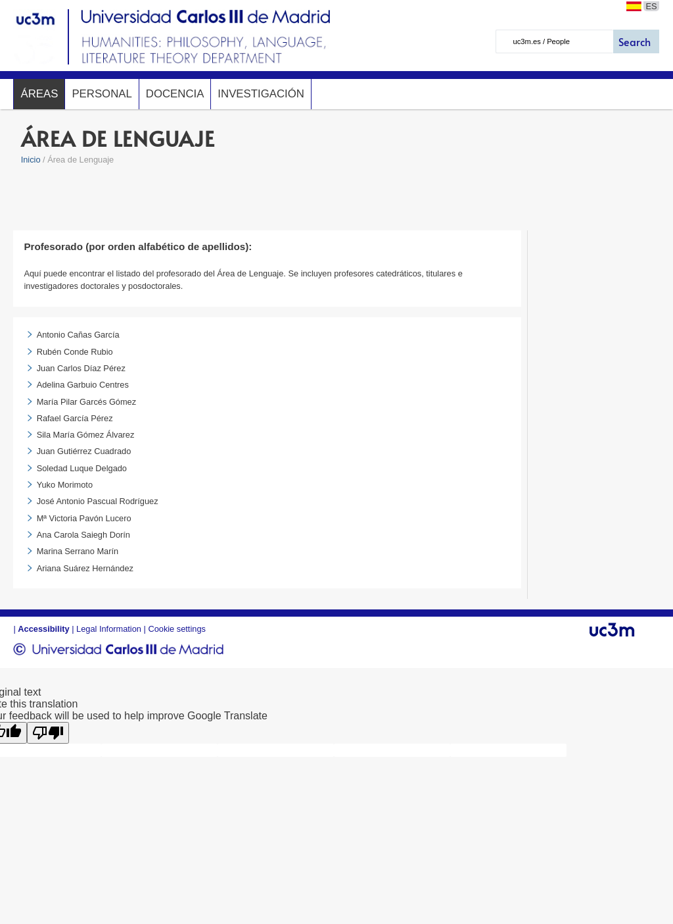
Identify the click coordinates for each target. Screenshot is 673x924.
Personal (101, 94)
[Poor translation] (48, 733)
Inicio (31, 160)
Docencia (175, 94)
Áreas (39, 94)
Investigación (261, 94)
